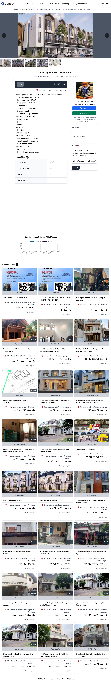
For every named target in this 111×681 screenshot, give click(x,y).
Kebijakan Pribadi (80, 3)
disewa (41, 3)
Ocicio (46, 679)
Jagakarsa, (31, 302)
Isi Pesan (75, 146)
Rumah (24, 10)
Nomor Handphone (79, 136)
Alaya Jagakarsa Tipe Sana (12, 500)
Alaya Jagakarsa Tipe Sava (49, 500)
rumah (20, 84)
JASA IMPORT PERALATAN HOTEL (16, 298)
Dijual (33, 10)
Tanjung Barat (30, 358)
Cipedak (68, 561)
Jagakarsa (57, 10)
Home (16, 10)
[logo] (7, 3)
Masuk (104, 3)
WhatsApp (84, 113)
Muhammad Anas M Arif (84, 101)
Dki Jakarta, (43, 90)
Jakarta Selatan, (53, 90)
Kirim (76, 167)
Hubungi (65, 3)
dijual (29, 3)
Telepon (84, 108)
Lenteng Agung (102, 561)
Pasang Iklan (54, 3)
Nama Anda (76, 127)
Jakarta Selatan (44, 10)
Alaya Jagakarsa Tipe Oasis (85, 449)
